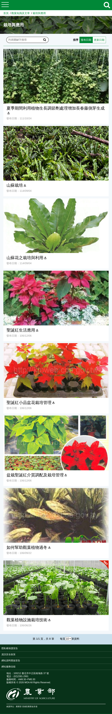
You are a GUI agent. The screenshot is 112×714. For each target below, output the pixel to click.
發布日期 (86, 39)
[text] (25, 39)
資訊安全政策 (8, 654)
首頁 (6, 13)
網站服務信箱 (8, 666)
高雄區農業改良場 (29, 707)
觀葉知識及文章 (20, 13)
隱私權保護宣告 (9, 648)
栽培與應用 (39, 13)
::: (111, 648)
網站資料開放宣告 (10, 660)
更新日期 (99, 39)
